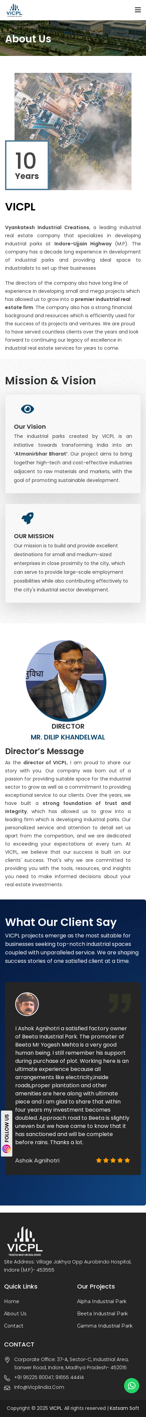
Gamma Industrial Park (104, 1326)
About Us (15, 1314)
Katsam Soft (123, 1408)
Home (12, 1301)
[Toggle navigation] (138, 9)
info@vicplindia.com (39, 1387)
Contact (13, 1326)
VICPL (55, 1408)
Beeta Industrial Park (102, 1314)
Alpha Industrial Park (101, 1301)
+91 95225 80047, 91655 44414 (49, 1377)
